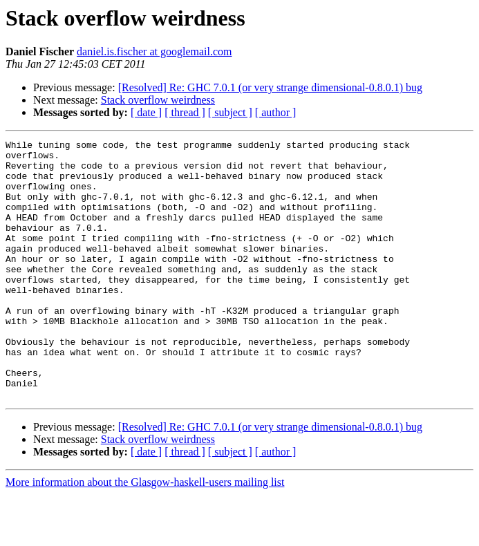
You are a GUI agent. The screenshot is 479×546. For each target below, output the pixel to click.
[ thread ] (185, 112)
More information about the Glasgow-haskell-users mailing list (145, 534)
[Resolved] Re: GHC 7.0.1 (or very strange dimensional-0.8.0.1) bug (270, 87)
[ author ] (276, 112)
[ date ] (146, 112)
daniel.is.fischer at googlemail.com (154, 51)
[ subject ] (230, 112)
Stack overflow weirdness (158, 100)
